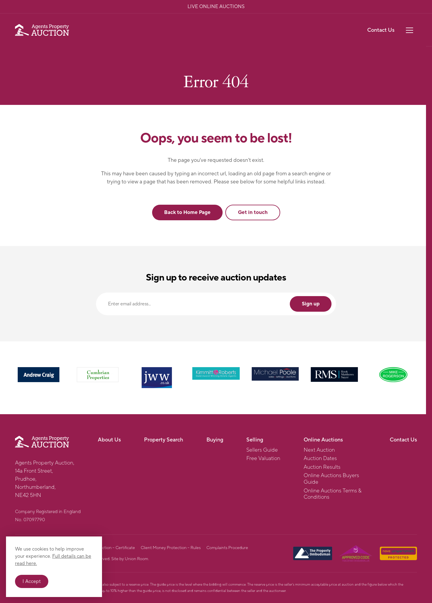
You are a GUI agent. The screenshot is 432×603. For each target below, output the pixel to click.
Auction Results (322, 467)
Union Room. (137, 559)
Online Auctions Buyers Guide (331, 478)
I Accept (31, 581)
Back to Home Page (187, 212)
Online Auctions (323, 439)
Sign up (311, 304)
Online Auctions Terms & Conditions (333, 494)
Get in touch (253, 212)
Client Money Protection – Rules (171, 548)
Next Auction (319, 450)
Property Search (163, 439)
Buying (214, 439)
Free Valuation (263, 458)
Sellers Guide (262, 450)
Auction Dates (320, 458)
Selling (254, 439)
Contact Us (380, 30)
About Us (109, 439)
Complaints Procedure (227, 548)
